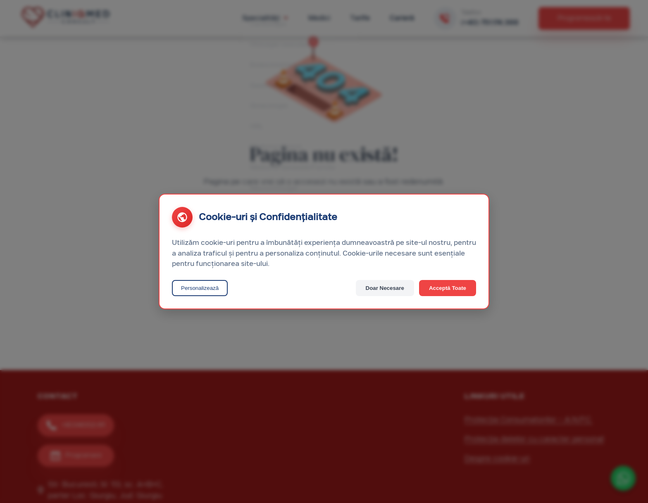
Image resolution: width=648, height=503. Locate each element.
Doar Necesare (385, 288)
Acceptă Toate (447, 288)
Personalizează (200, 288)
